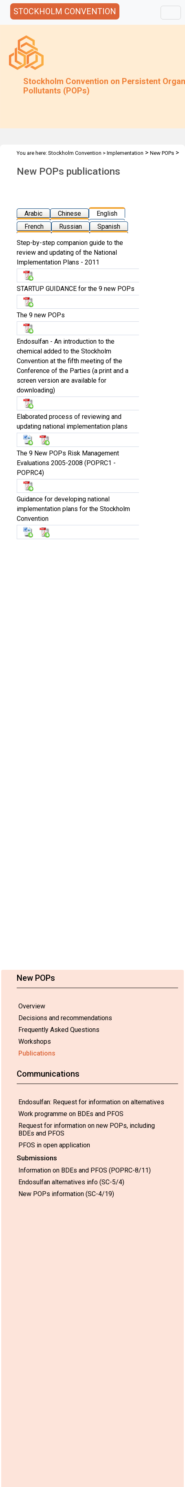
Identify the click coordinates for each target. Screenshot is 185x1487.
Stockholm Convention (74, 153)
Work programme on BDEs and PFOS (70, 1114)
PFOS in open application (54, 1145)
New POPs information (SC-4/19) (66, 1194)
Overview (31, 1006)
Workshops (34, 1041)
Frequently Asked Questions (58, 1030)
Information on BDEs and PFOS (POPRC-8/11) (84, 1170)
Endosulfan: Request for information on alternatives (91, 1102)
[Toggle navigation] (171, 13)
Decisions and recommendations (65, 1018)
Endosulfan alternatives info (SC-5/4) (71, 1182)
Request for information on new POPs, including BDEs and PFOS (86, 1129)
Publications (36, 1053)
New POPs (162, 153)
